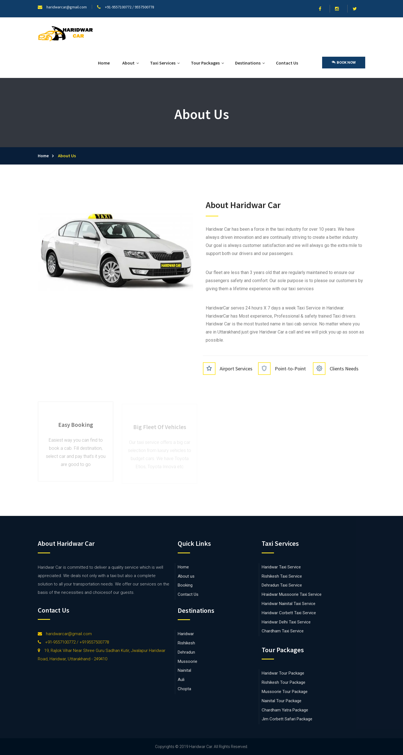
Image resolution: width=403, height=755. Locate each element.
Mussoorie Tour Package (285, 691)
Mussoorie (187, 661)
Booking (185, 585)
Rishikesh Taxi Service (282, 576)
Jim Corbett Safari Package (287, 718)
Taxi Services (162, 63)
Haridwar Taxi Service (281, 567)
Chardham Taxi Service (283, 630)
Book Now (344, 62)
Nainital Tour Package (281, 700)
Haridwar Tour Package (283, 673)
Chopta (184, 688)
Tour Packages (205, 63)
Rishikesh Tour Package (283, 682)
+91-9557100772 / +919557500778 (73, 642)
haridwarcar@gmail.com (65, 633)
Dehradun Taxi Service (282, 585)
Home (104, 63)
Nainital (184, 670)
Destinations (248, 63)
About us (186, 576)
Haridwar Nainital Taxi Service (288, 603)
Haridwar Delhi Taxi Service (286, 622)
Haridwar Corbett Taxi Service (289, 612)
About (128, 63)
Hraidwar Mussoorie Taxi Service (292, 594)
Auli (181, 679)
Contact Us (287, 63)
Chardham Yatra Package (285, 710)
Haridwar (186, 633)
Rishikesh (186, 643)
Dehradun (186, 652)
